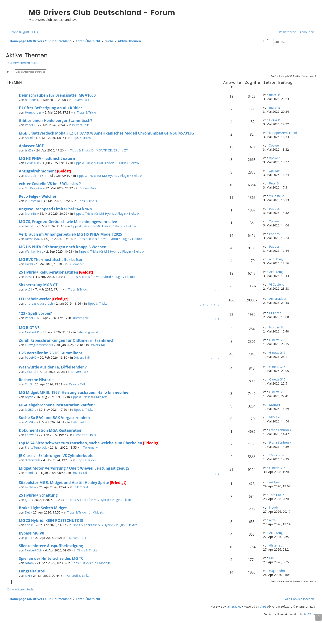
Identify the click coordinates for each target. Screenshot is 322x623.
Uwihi (29, 264)
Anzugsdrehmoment (37, 171)
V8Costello (32, 201)
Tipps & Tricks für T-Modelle (91, 563)
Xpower (274, 145)
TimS (28, 384)
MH (271, 558)
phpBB (264, 606)
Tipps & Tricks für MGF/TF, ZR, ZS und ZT (99, 150)
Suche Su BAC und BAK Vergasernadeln (54, 417)
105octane (276, 455)
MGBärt (30, 409)
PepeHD (30, 125)
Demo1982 (32, 239)
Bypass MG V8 (31, 533)
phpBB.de (309, 614)
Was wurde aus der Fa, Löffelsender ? (53, 367)
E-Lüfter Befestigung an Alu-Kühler (50, 107)
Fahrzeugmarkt (87, 332)
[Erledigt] (60, 299)
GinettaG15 (277, 340)
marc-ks (274, 95)
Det (27, 512)
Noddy (274, 507)
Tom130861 (277, 495)
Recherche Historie (36, 379)
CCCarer (275, 313)
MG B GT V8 (29, 327)
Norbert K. (32, 332)
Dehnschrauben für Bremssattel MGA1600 (57, 95)
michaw (30, 487)
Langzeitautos (32, 571)
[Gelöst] (64, 171)
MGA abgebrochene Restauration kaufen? (57, 405)
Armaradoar (277, 299)
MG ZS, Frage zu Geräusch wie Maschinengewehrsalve (68, 221)
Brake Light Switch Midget (43, 507)
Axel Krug (276, 259)
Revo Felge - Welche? (38, 196)
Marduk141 (33, 176)
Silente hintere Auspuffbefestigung (51, 545)
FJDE (28, 500)
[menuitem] (34, 32)
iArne (28, 277)
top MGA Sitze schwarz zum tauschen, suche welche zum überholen (80, 442)
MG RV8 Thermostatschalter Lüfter (50, 259)
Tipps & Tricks (87, 112)
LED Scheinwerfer (35, 299)
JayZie (29, 150)
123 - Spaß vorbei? (35, 313)
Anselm (30, 138)
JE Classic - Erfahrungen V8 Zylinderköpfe (56, 455)
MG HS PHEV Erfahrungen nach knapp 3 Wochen (62, 246)
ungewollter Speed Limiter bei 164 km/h (55, 209)
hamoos (30, 100)
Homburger (33, 112)
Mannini (30, 213)
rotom (29, 563)
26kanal (30, 372)
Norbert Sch (33, 550)
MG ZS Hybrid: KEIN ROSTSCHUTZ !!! (51, 520)
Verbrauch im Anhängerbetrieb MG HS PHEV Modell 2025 (70, 234)
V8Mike (30, 422)
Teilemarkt (76, 264)
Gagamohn (277, 571)
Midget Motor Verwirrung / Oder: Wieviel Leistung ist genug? (74, 468)
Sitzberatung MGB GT (38, 284)
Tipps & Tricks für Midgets (89, 397)
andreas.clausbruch (39, 303)
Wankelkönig (34, 251)
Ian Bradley (233, 606)
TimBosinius (33, 188)
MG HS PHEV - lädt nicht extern (47, 158)
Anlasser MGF (31, 145)
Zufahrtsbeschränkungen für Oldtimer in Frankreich (67, 340)
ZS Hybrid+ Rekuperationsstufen (48, 272)
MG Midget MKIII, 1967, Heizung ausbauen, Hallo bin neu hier (74, 392)
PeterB (274, 183)
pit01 (28, 289)
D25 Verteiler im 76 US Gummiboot (50, 352)
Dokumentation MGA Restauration (50, 430)
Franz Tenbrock (280, 430)
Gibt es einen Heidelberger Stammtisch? (55, 120)
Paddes (274, 209)
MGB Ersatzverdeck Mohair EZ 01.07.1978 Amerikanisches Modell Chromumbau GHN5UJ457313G (106, 133)
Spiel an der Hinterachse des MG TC (51, 558)
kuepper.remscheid (283, 133)
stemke (30, 473)
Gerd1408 (32, 163)
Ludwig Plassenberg (39, 345)
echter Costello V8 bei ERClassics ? (50, 183)
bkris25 (30, 226)
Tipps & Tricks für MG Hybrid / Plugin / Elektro (106, 163)
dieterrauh (32, 460)
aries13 (30, 525)
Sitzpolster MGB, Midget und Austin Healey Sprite (64, 482)
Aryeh (29, 397)
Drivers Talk (80, 100)
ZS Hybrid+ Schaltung (38, 495)
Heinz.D (274, 120)
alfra (272, 520)
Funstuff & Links (84, 435)
